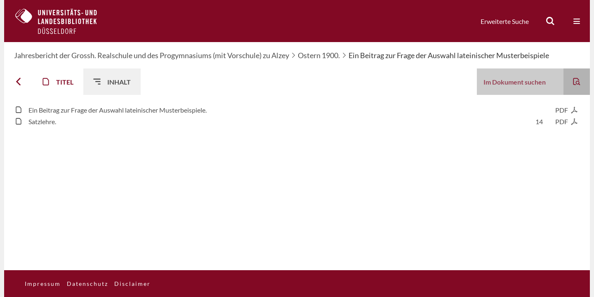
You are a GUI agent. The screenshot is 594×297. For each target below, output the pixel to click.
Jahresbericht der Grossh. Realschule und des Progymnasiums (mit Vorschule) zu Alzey (151, 55)
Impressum (43, 283)
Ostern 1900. (319, 55)
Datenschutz (87, 283)
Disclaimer (132, 283)
